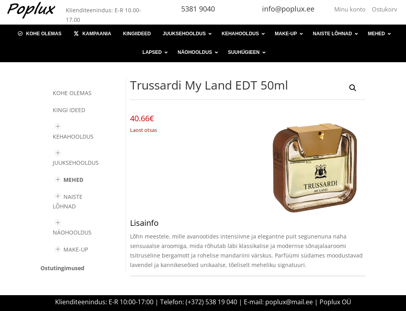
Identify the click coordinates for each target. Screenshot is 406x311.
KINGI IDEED (69, 110)
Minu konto (351, 9)
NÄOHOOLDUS (72, 232)
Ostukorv (384, 9)
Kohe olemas (72, 93)
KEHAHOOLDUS (73, 136)
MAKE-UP (75, 249)
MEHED (73, 179)
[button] (353, 88)
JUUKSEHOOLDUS (76, 162)
